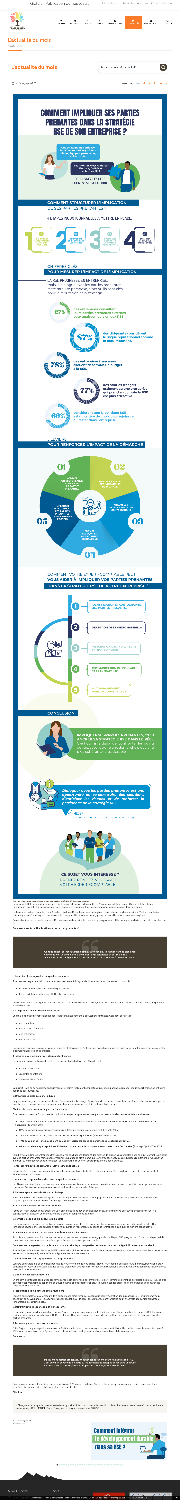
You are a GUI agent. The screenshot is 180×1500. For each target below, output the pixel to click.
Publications (115, 22)
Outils (99, 22)
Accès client (129, 3)
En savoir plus (141, 1498)
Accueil (11, 46)
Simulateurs (151, 22)
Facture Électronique (111, 3)
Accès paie (142, 3)
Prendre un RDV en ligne (161, 3)
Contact (167, 22)
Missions (75, 22)
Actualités (133, 22)
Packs (88, 22)
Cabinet (61, 22)
